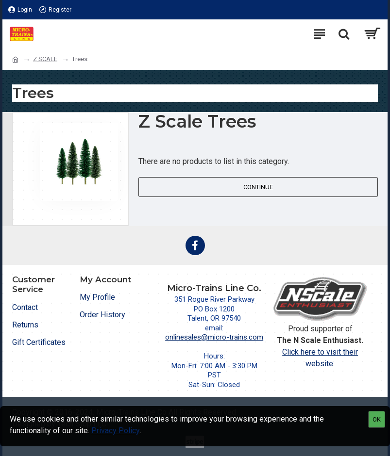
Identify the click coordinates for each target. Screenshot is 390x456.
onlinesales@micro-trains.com (214, 337)
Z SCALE (45, 59)
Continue (258, 187)
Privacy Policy (115, 430)
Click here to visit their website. (320, 357)
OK (377, 419)
